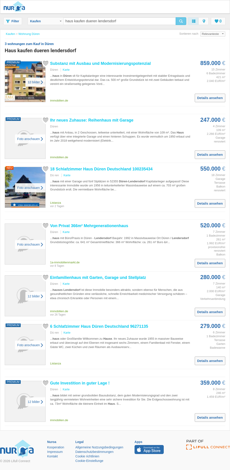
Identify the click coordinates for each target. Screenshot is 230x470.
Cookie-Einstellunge (89, 461)
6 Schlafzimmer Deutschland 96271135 (99, 326)
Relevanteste (213, 34)
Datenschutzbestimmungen (94, 452)
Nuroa (15, 6)
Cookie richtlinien (87, 456)
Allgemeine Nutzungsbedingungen (99, 447)
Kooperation (55, 447)
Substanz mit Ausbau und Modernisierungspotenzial (100, 63)
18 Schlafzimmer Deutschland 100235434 (101, 169)
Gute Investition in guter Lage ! (80, 383)
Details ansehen (210, 98)
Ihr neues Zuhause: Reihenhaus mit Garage (91, 120)
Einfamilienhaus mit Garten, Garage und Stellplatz (98, 277)
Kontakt (52, 456)
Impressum (55, 452)
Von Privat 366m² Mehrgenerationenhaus (89, 226)
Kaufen (46, 21)
